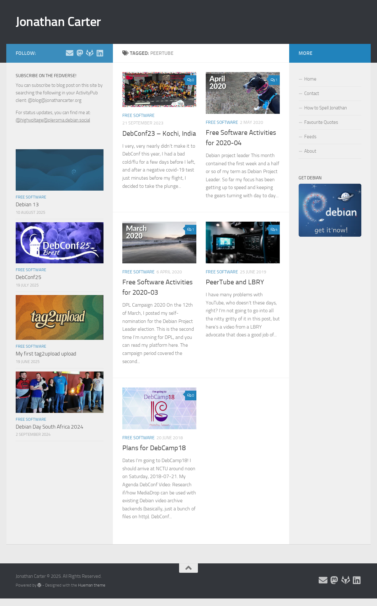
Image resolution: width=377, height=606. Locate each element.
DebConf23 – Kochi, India (159, 133)
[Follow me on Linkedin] (100, 53)
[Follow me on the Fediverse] (79, 53)
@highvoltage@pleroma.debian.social (53, 120)
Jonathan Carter (58, 21)
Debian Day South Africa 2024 (49, 427)
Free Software (138, 115)
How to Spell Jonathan (325, 108)
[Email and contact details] (69, 53)
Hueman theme (91, 585)
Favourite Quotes (321, 122)
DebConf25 (28, 277)
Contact (311, 93)
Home (310, 79)
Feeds (310, 137)
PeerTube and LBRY (235, 282)
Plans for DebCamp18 (154, 448)
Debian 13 (27, 204)
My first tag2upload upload (46, 353)
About (310, 151)
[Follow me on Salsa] (89, 53)
